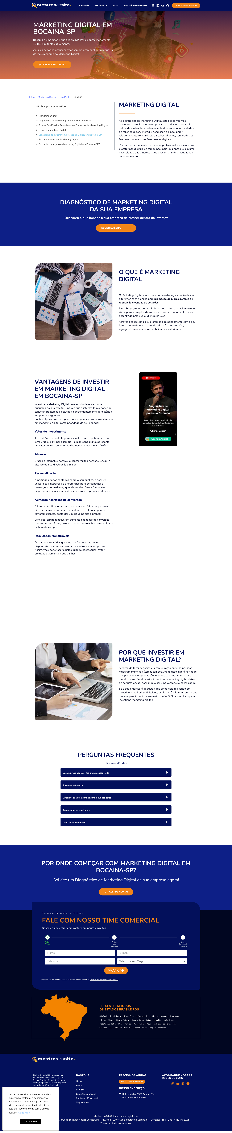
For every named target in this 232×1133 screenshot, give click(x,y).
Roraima (128, 1029)
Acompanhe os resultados (76, 810)
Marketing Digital (48, 116)
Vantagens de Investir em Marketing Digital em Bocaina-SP (70, 134)
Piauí (148, 1025)
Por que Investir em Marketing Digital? (59, 139)
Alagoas (155, 1018)
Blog (115, 5)
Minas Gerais (129, 1018)
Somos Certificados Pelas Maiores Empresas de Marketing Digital (73, 125)
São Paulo (103, 1018)
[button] (116, 772)
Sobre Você (47, 943)
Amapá (164, 1018)
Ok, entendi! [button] (31, 1121)
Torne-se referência (73, 785)
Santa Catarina (140, 1029)
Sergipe (152, 1029)
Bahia (103, 1022)
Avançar (116, 971)
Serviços (101, 5)
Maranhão (157, 1022)
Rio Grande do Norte (162, 1025)
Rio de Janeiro (116, 1018)
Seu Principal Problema (183, 944)
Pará (120, 1025)
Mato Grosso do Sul (107, 1025)
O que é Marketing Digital (52, 130)
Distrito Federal (122, 1022)
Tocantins (162, 1029)
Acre (148, 1018)
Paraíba (128, 1025)
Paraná (140, 1018)
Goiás (148, 1022)
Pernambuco (138, 1025)
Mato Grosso (169, 1022)
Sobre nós (84, 5)
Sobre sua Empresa (114, 944)
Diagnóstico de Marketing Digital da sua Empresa (65, 120)
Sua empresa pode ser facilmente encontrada (86, 772)
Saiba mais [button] (24, 1112)
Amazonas (174, 1018)
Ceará (110, 1022)
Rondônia (118, 1029)
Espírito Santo (138, 1022)
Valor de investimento (74, 822)
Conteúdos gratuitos (135, 5)
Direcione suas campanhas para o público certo (87, 797)
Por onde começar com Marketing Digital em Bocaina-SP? (69, 144)
